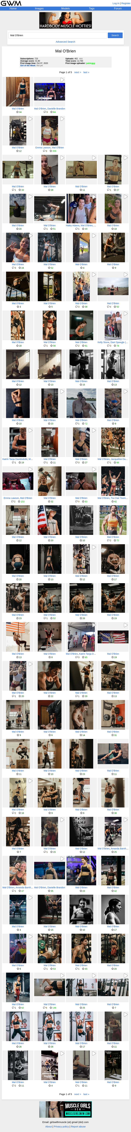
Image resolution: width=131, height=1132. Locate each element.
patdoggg (90, 63)
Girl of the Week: (28, 65)
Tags (92, 8)
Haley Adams (72, 225)
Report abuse (78, 1126)
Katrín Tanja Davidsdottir (14, 459)
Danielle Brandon (56, 108)
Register (126, 3)
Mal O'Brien (18, 108)
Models (65, 8)
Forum (118, 8)
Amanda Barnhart (120, 848)
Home (13, 8)
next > (77, 72)
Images (39, 8)
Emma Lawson (43, 147)
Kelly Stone (103, 342)
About (48, 1126)
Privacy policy (61, 1126)
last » (86, 72)
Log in (116, 3)
